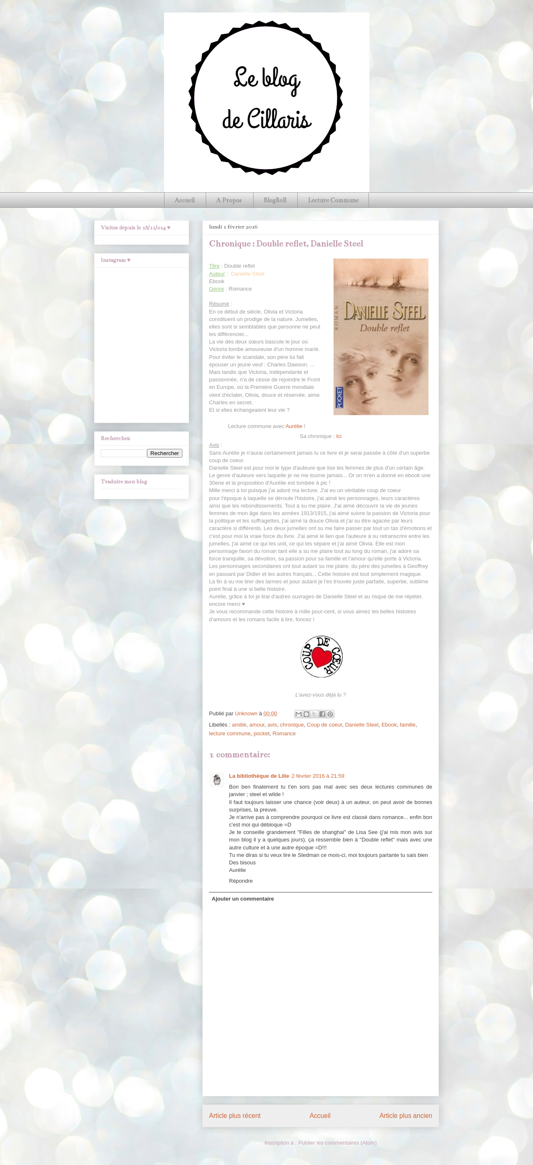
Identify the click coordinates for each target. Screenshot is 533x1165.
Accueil (184, 200)
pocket (261, 733)
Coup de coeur (324, 725)
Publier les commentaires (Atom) (337, 1143)
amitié (239, 725)
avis (272, 725)
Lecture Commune (333, 200)
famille (408, 725)
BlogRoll (275, 200)
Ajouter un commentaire (243, 899)
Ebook (389, 725)
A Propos (229, 200)
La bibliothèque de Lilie (259, 776)
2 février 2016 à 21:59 (317, 776)
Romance (284, 733)
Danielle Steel (362, 725)
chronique (292, 725)
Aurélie (294, 426)
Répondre (241, 881)
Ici (338, 436)
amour (256, 725)
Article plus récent (235, 1115)
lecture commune (230, 733)
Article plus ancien (405, 1115)
